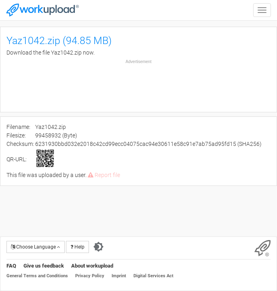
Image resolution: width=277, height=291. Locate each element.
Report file (104, 175)
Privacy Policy (89, 275)
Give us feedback (43, 266)
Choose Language (35, 247)
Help (77, 247)
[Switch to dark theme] (98, 246)
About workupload (92, 266)
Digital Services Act (153, 275)
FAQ (11, 266)
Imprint (119, 275)
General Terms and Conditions (37, 275)
